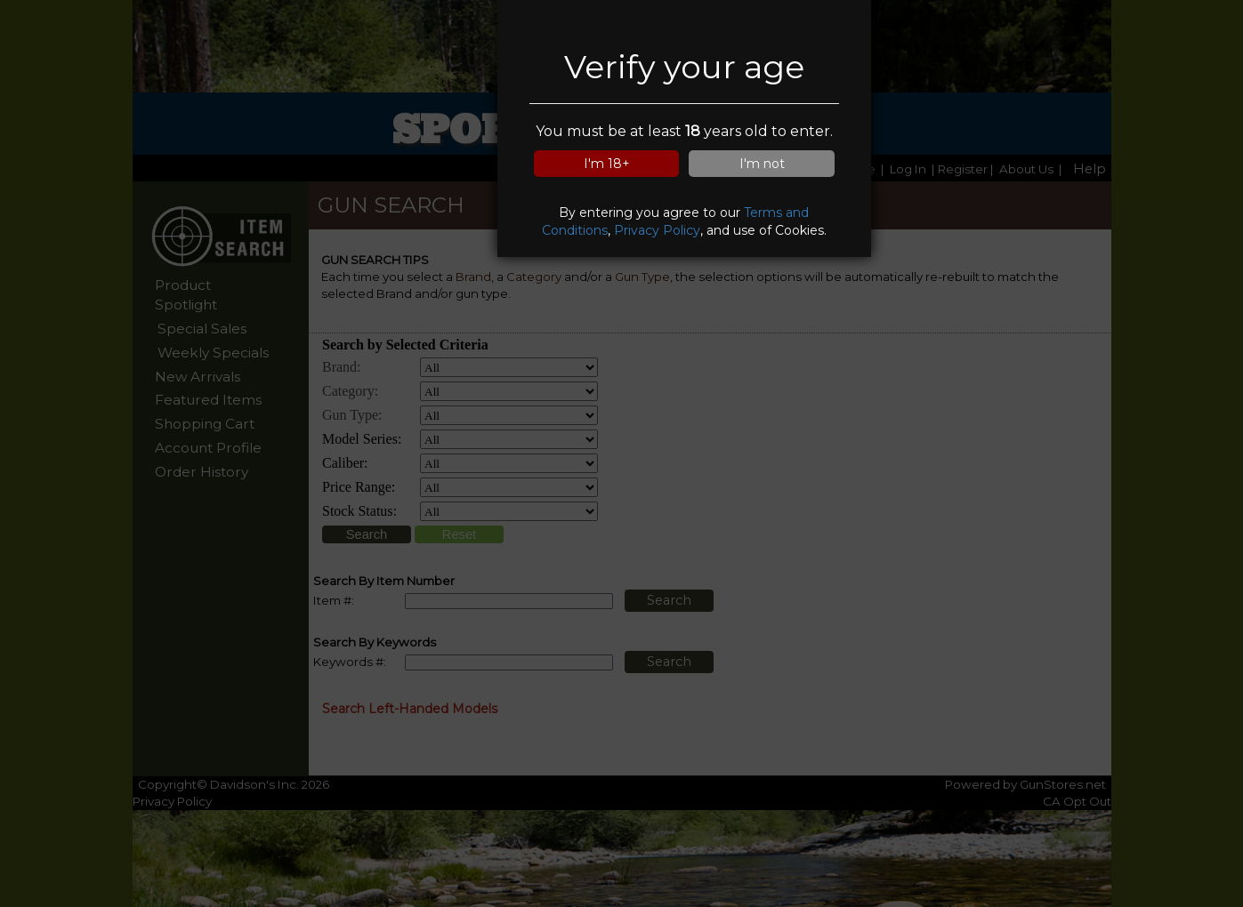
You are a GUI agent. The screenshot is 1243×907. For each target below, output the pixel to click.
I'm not (762, 164)
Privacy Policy (657, 230)
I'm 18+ (607, 164)
